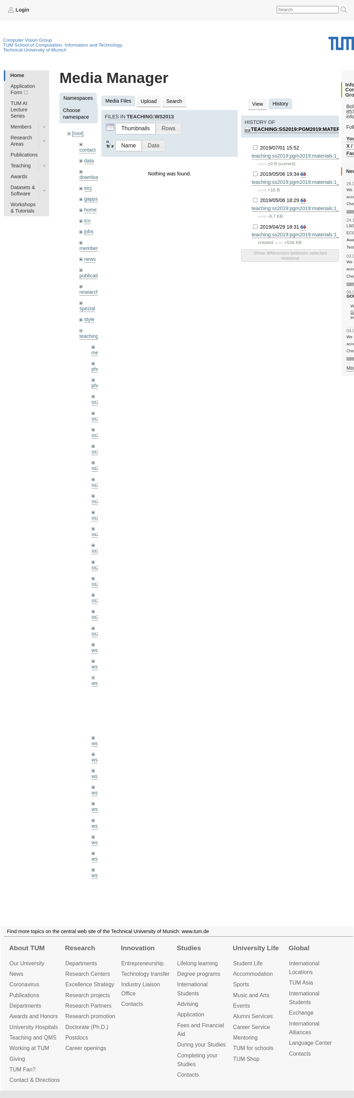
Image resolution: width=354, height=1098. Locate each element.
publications (92, 275)
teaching (88, 336)
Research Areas (21, 141)
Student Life (247, 963)
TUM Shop (246, 1059)
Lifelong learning (197, 963)
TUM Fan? (22, 1069)
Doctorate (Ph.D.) (86, 1027)
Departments (25, 1006)
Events (241, 1006)
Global (299, 948)
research (89, 292)
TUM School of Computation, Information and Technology (62, 45)
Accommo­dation (253, 974)
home (90, 210)
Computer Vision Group (27, 40)
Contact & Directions (34, 1080)
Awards (18, 176)
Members (20, 127)
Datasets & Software (22, 190)
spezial (87, 308)
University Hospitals (33, 1027)
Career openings (85, 1048)
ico (87, 220)
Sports (241, 984)
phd (96, 369)
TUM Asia (301, 983)
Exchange (301, 1013)
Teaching (20, 165)
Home (17, 75)
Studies (189, 948)
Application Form (22, 89)
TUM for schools (253, 1048)
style (89, 319)
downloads (91, 177)
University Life (256, 948)
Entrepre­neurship (142, 963)
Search (174, 101)
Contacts (132, 1004)
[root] (78, 133)
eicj (88, 188)
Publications (24, 155)
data (89, 161)
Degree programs (198, 974)
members (89, 248)
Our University (26, 963)
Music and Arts (251, 995)
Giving (17, 1059)
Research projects (87, 995)
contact (87, 150)
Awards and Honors (33, 1016)
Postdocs (76, 1038)
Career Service (251, 1027)
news (90, 259)
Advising (187, 1004)
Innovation (138, 948)
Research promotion (90, 1016)
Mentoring (245, 1038)
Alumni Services (253, 1016)
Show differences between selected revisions (289, 255)
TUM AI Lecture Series (18, 109)
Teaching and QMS (33, 1038)
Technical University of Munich (34, 50)
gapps (91, 199)
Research (80, 948)
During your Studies (201, 1045)
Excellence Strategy (89, 984)
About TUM (27, 948)
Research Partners (88, 1006)
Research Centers (87, 974)
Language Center (310, 1043)
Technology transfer (145, 974)
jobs (88, 231)
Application (190, 1014)
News (16, 974)
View (257, 104)
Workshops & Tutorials (23, 208)
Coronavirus (24, 984)
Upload (149, 101)
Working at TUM (29, 1048)
